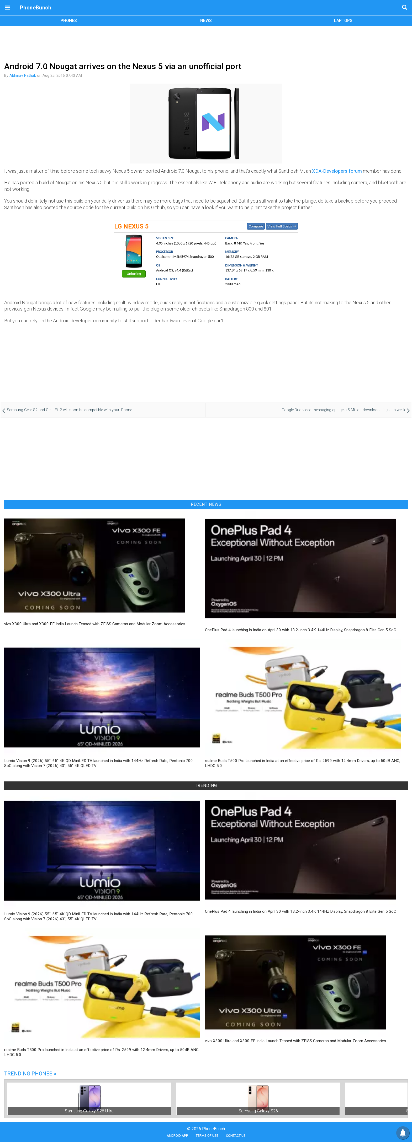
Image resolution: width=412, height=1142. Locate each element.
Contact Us (236, 1136)
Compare (256, 226)
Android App (177, 1136)
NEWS (206, 20)
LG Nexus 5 (131, 226)
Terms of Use (207, 1136)
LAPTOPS (343, 20)
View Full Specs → (281, 226)
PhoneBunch (35, 7)
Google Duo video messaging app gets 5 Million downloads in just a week (343, 410)
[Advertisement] (206, 43)
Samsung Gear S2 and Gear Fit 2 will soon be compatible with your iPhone (69, 410)
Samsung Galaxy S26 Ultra (89, 1110)
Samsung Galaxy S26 (258, 1110)
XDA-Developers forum (337, 171)
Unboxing (134, 273)
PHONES (69, 20)
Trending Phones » (30, 1073)
